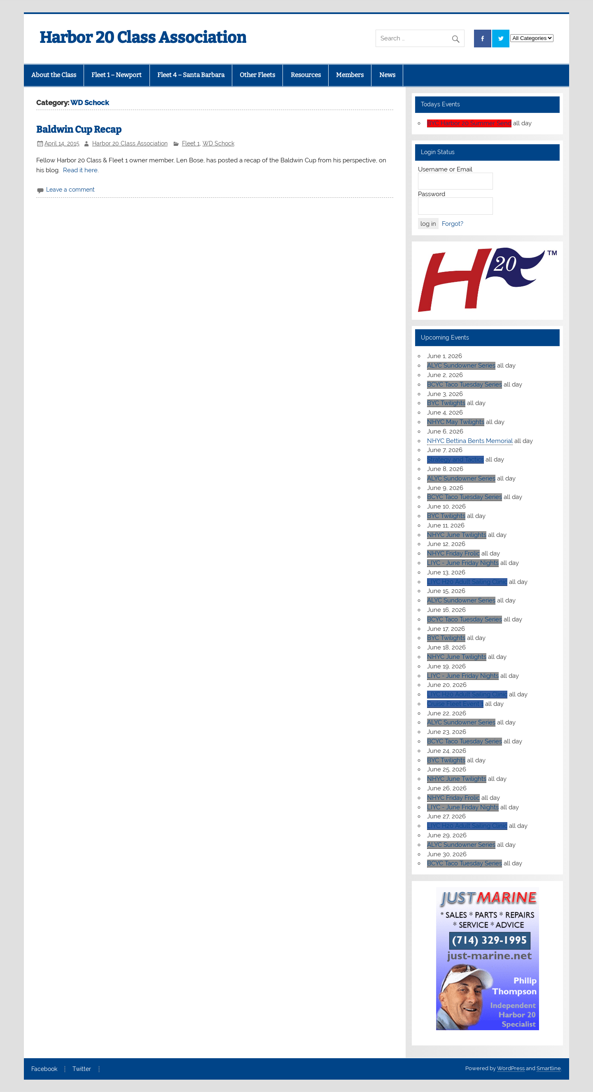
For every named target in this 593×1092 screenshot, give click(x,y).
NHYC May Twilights (455, 422)
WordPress (511, 1068)
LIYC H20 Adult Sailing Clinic (467, 582)
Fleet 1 (191, 143)
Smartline (549, 1068)
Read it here (80, 170)
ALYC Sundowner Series (461, 365)
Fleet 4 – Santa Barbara (190, 75)
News (387, 75)
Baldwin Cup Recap (78, 129)
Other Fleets (257, 75)
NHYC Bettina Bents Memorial (470, 441)
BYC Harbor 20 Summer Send (469, 123)
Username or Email (445, 169)
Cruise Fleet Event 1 (455, 704)
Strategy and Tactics (455, 459)
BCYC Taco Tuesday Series (464, 384)
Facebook (44, 1069)
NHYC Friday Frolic (453, 553)
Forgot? (452, 223)
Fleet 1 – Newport (116, 75)
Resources (306, 75)
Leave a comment (70, 189)
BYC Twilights (446, 403)
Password (431, 194)
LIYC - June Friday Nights (463, 563)
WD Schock (218, 143)
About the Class (53, 75)
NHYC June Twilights (456, 535)
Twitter (81, 1069)
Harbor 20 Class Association (130, 143)
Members (350, 75)
